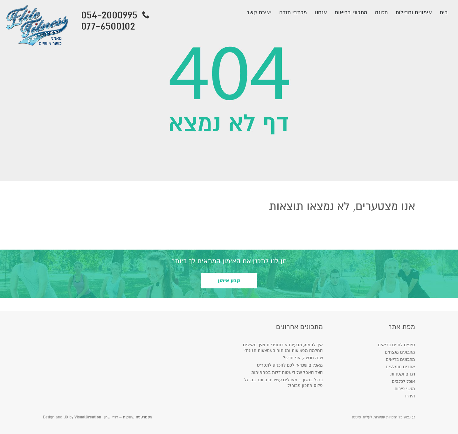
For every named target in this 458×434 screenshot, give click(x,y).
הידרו (410, 396)
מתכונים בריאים (400, 359)
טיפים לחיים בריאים (396, 345)
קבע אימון (229, 281)
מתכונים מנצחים (400, 352)
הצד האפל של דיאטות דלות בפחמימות (287, 372)
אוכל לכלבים (403, 381)
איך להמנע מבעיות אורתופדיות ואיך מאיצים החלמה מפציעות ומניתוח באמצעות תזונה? (283, 347)
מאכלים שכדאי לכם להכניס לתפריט (290, 365)
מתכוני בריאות (351, 12)
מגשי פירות (404, 388)
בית (444, 12)
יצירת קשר (259, 12)
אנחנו (321, 12)
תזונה (381, 12)
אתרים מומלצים (400, 366)
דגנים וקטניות (402, 374)
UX (66, 417)
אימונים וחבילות (413, 12)
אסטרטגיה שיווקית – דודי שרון (128, 417)
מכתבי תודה (293, 12)
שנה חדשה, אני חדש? (303, 358)
